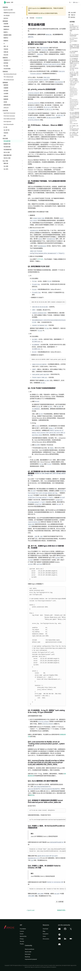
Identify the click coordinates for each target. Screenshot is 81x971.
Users (44, 936)
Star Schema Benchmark (10, 74)
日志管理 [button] (6, 93)
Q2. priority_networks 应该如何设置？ (74, 34)
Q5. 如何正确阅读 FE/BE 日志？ (74, 52)
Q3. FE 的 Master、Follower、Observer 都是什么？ (74, 40)
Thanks (22, 944)
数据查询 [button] (6, 40)
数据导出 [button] (6, 38)
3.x (43, 13)
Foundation (23, 928)
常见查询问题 (7, 146)
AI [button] (4, 43)
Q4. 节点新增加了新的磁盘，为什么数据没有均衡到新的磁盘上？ (74, 47)
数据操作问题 (7, 144)
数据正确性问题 (7, 155)
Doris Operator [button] (7, 121)
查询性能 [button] (6, 63)
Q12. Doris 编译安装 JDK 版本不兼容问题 (74, 113)
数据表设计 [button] (6, 29)
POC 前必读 (6, 15)
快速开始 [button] (5, 7)
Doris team (28, 954)
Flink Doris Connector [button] (9, 116)
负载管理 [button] (6, 88)
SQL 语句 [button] (6, 169)
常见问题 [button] (5, 138)
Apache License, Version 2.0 (43, 965)
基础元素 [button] (6, 163)
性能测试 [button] (5, 71)
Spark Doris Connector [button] (9, 113)
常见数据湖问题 (7, 149)
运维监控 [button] (6, 96)
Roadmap (27, 956)
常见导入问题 (7, 158)
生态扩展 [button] (5, 110)
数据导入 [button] (6, 32)
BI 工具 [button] (5, 127)
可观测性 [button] (6, 49)
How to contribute (29, 949)
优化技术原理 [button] (7, 68)
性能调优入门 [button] (7, 60)
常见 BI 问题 (7, 152)
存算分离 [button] (6, 52)
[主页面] (27, 18)
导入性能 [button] (6, 66)
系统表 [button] (5, 102)
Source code (28, 951)
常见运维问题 (7, 141)
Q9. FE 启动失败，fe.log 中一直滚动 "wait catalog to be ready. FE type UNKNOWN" (74, 82)
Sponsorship (23, 936)
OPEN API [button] (6, 107)
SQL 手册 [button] (5, 161)
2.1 (39, 13)
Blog (44, 931)
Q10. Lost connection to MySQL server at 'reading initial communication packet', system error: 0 (73, 91)
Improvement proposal (31, 959)
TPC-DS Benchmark (9, 79)
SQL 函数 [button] (6, 166)
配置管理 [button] (6, 99)
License (22, 931)
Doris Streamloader (9, 124)
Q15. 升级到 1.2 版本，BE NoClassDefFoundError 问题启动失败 (74, 128)
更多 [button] (5, 135)
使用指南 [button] (5, 21)
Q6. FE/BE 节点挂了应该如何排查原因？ (74, 55)
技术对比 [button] (6, 18)
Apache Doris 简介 (8, 10)
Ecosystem (45, 933)
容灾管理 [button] (6, 90)
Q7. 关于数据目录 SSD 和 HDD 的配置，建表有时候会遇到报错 (74, 64)
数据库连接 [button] (6, 26)
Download (45, 928)
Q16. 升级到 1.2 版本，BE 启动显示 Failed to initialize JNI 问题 (74, 135)
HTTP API (40, 259)
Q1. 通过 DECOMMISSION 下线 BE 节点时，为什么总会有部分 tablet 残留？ (74, 27)
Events (21, 933)
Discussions (46, 939)
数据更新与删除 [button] (7, 35)
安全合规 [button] (6, 55)
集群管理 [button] (6, 85)
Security (22, 941)
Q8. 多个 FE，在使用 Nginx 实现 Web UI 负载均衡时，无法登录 (74, 74)
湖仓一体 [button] (6, 46)
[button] (70, 2)
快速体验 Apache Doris (9, 12)
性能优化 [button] (5, 58)
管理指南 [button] (5, 82)
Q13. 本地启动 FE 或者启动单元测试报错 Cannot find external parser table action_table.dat (74, 119)
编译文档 (31, 795)
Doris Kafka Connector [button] (9, 118)
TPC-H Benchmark (8, 77)
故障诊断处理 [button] (7, 105)
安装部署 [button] (6, 23)
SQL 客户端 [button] (6, 130)
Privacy (22, 939)
